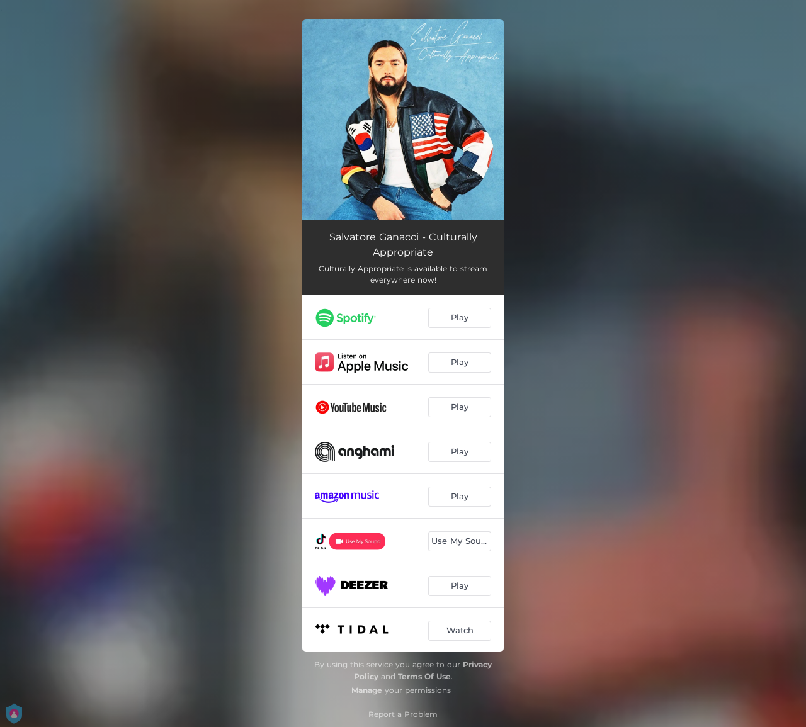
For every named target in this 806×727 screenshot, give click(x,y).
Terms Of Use (424, 676)
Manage (366, 690)
